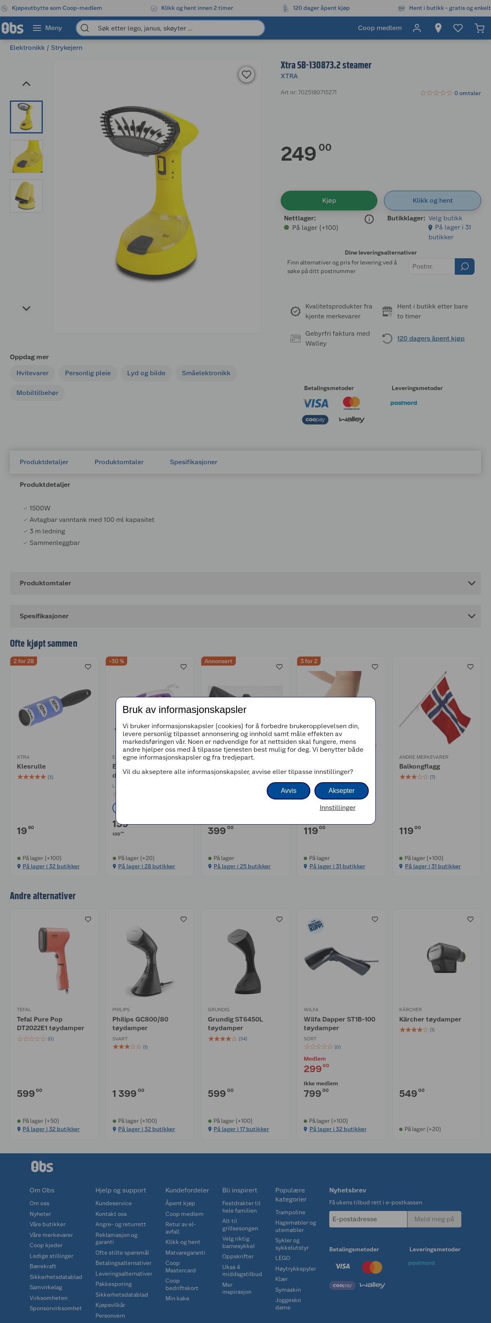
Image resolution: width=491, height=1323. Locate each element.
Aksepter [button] (341, 790)
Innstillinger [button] (338, 807)
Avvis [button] (288, 790)
